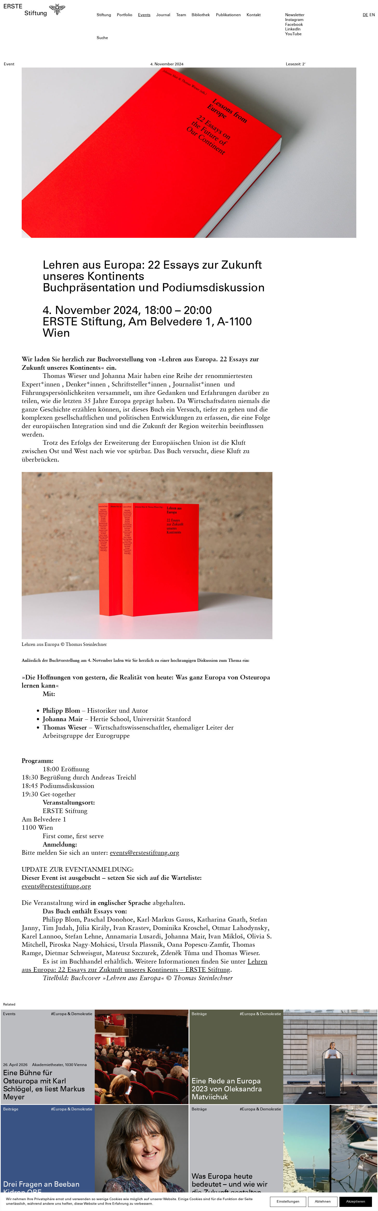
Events (144, 15)
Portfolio (124, 15)
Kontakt (254, 15)
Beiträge (199, 1014)
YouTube (293, 34)
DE (365, 15)
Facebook (294, 25)
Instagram (294, 20)
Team (181, 15)
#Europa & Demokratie (71, 1014)
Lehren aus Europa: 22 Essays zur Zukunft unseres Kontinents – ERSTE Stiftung (144, 965)
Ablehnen (323, 1202)
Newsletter (294, 15)
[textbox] (159, 38)
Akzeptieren (355, 1202)
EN (372, 15)
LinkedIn (293, 29)
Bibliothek (201, 15)
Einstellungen (288, 1202)
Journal (163, 15)
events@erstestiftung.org (144, 852)
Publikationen (228, 15)
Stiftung (104, 15)
